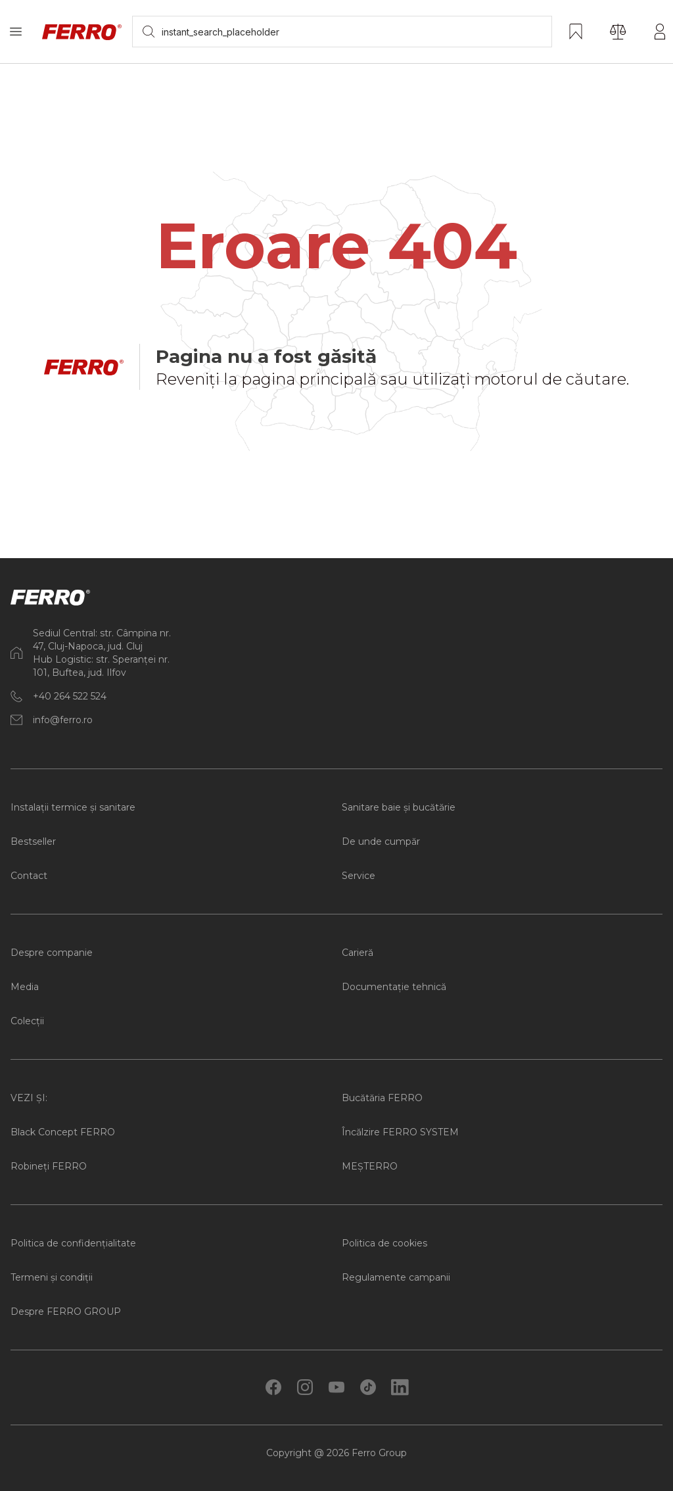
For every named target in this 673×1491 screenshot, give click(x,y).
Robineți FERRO (49, 1166)
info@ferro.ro (63, 720)
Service (358, 876)
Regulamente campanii (396, 1277)
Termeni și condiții (52, 1277)
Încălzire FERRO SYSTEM (400, 1132)
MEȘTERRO (370, 1166)
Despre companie (52, 952)
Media (25, 987)
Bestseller (33, 841)
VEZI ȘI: (29, 1098)
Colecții (27, 1021)
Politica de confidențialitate (73, 1243)
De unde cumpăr (381, 841)
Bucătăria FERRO (382, 1098)
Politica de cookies (384, 1243)
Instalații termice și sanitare (73, 807)
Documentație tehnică (394, 987)
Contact (29, 876)
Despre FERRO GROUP (66, 1311)
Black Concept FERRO (63, 1132)
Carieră (357, 952)
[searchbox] (342, 31)
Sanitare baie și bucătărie (398, 807)
